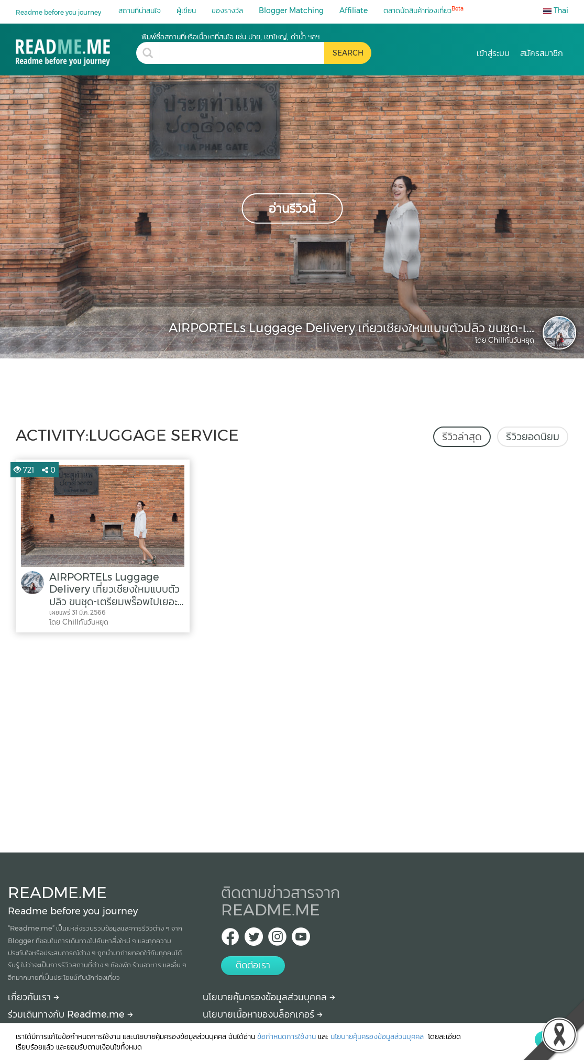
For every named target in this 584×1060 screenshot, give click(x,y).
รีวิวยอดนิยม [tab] (532, 436)
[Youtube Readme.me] (301, 940)
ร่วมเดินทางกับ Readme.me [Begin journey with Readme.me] (70, 1014)
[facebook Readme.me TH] (230, 940)
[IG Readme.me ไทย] (277, 940)
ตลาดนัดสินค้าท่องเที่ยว (423, 10)
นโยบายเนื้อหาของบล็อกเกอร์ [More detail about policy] (263, 1014)
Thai (555, 10)
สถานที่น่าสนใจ (139, 10)
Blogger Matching (291, 10)
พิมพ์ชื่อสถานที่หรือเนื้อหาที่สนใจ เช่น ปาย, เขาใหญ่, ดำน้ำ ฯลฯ (230, 36)
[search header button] (347, 53)
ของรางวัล (227, 10)
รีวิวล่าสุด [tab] (462, 436)
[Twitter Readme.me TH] (254, 940)
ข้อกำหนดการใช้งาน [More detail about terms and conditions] (286, 1036)
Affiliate (353, 10)
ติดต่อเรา (253, 965)
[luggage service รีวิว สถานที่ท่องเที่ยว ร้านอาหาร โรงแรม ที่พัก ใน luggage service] (76, 49)
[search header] (241, 53)
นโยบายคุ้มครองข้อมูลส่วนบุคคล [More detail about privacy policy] (269, 997)
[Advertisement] (292, 739)
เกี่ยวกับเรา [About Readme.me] (33, 997)
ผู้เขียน (186, 10)
